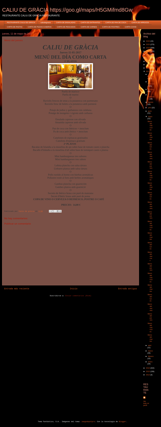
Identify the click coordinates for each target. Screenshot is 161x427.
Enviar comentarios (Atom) (78, 296)
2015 (148, 371)
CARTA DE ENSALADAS (65, 23)
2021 (148, 58)
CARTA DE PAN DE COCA (116, 23)
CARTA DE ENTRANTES (90, 23)
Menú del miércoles (150, 125)
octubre (151, 89)
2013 (148, 375)
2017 (148, 71)
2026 (148, 41)
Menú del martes (150, 136)
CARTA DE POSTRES (110, 27)
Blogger (122, 422)
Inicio (73, 289)
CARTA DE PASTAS (14, 27)
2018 (148, 68)
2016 (148, 368)
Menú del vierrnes (150, 256)
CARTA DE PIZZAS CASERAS (39, 27)
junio (150, 111)
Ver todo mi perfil (146, 403)
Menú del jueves (150, 165)
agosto (150, 102)
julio (150, 108)
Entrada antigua (127, 289)
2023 (148, 51)
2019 (148, 65)
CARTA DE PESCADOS (66, 27)
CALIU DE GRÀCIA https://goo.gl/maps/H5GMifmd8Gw (67, 10)
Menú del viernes (150, 155)
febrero (151, 356)
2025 (148, 44)
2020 (148, 61)
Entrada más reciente (16, 289)
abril (149, 345)
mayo (150, 117)
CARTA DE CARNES (89, 27)
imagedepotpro (88, 422)
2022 (148, 54)
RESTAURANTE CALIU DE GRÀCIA (21, 23)
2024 (148, 48)
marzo (150, 351)
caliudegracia (45, 23)
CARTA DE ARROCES (140, 23)
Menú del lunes (150, 146)
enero (150, 362)
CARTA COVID (130, 27)
